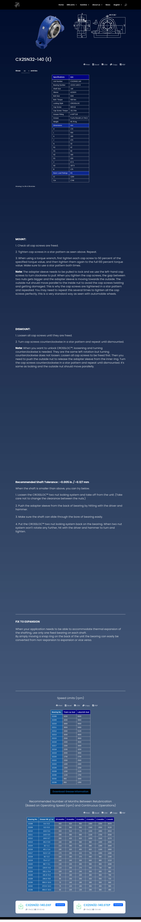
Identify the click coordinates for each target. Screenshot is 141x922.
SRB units (71, 5)
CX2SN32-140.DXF (38, 907)
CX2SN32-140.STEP (97, 907)
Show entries (26, 71)
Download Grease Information (70, 794)
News (108, 5)
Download (60, 907)
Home (61, 5)
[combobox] (25, 71)
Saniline (83, 5)
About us (96, 5)
